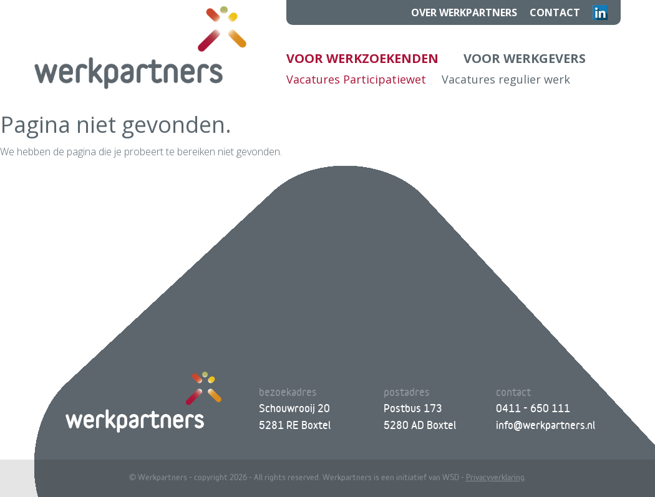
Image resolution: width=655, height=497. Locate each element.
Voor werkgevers (524, 58)
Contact (555, 12)
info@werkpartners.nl (545, 425)
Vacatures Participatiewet (356, 79)
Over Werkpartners (464, 12)
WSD (450, 477)
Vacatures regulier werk (506, 79)
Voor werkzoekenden (362, 58)
